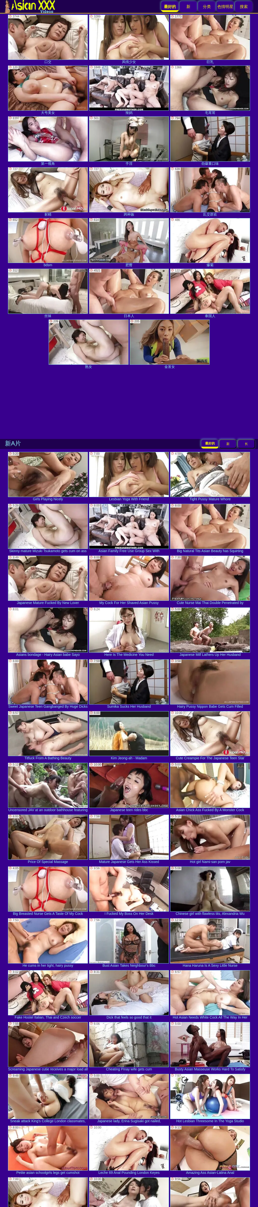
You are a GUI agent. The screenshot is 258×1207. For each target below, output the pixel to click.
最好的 (210, 443)
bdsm (48, 242)
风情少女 (129, 39)
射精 (48, 191)
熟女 (89, 344)
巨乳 (210, 39)
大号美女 (48, 90)
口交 (48, 39)
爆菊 (210, 242)
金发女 (170, 344)
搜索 (244, 6)
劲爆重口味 (210, 141)
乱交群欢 (210, 191)
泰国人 (210, 293)
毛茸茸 (210, 90)
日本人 (129, 293)
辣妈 (129, 90)
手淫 (129, 141)
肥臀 (129, 242)
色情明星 (225, 6)
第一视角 (48, 141)
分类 (207, 6)
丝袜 (48, 293)
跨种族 (129, 191)
